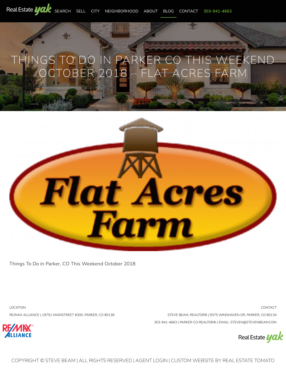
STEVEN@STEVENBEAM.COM (253, 322)
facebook (260, 14)
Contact (269, 307)
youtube (277, 14)
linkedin (268, 14)
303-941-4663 (165, 322)
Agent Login (151, 360)
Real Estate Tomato (249, 360)
